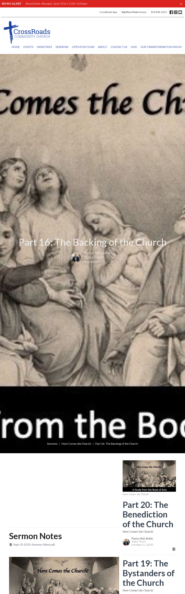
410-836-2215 (159, 12)
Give (134, 46)
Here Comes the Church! (76, 443)
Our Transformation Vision (161, 46)
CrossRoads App (108, 12)
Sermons (62, 46)
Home (16, 46)
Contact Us (119, 46)
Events (28, 46)
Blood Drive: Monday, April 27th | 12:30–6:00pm (56, 4)
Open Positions (83, 46)
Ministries (44, 46)
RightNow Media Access (134, 12)
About (102, 46)
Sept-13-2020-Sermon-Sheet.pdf (32, 545)
